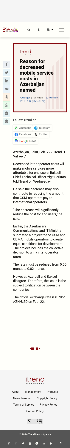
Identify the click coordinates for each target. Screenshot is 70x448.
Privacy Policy (48, 404)
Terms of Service (23, 404)
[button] (6, 64)
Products (52, 391)
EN (48, 29)
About (15, 391)
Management (33, 391)
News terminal (22, 398)
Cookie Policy (35, 411)
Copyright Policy (47, 398)
